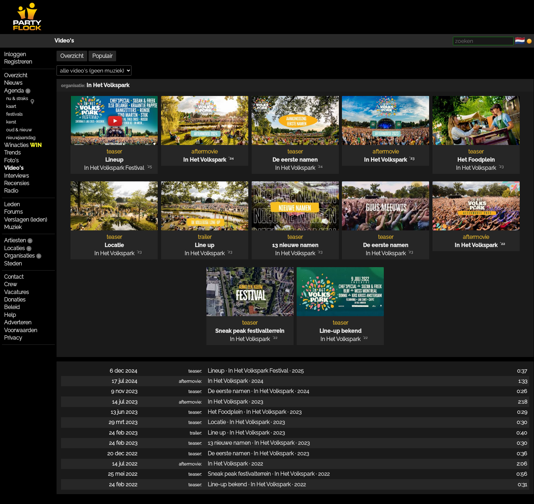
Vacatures (16, 292)
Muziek (12, 227)
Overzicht (15, 75)
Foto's (11, 160)
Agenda (14, 90)
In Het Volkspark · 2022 (235, 463)
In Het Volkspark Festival (114, 168)
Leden (12, 204)
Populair (102, 56)
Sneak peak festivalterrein (249, 331)
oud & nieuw (19, 129)
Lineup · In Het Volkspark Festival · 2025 (256, 371)
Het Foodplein (476, 160)
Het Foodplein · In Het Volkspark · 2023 (254, 412)
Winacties (23, 145)
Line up (204, 245)
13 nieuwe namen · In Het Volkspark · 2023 (259, 443)
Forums (13, 212)
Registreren (18, 62)
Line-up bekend (340, 331)
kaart (11, 106)
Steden (13, 263)
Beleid (12, 307)
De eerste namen (295, 160)
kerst (11, 122)
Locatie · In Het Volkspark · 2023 (246, 422)
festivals (14, 114)
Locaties (14, 248)
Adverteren (17, 322)
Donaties (15, 299)
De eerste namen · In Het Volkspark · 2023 (258, 453)
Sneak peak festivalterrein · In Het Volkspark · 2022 (269, 474)
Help (10, 315)
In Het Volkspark (108, 85)
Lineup (114, 160)
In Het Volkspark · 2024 (235, 381)
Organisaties (19, 256)
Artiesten (15, 240)
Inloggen (15, 54)
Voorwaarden (20, 330)
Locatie (114, 245)
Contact (13, 277)
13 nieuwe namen (295, 245)
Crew (10, 284)
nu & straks (17, 98)
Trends (12, 152)
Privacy (13, 338)
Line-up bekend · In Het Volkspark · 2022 (257, 484)
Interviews (16, 176)
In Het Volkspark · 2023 (235, 402)
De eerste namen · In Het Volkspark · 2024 (258, 391)
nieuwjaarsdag (20, 137)
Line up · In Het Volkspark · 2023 (246, 432)
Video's (64, 40)
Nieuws (13, 83)
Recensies (16, 183)
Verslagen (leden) (25, 219)
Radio (11, 191)
